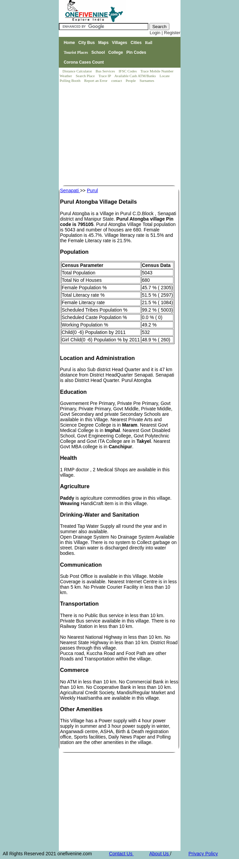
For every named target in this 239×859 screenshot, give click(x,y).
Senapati (70, 190)
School (98, 52)
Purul (92, 190)
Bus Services (105, 71)
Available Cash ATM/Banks (135, 76)
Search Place (86, 76)
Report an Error (96, 80)
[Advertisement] (120, 134)
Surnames (147, 80)
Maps (103, 42)
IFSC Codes (128, 71)
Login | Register (165, 32)
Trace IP (105, 76)
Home (69, 42)
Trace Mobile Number (157, 71)
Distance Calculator (77, 71)
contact (117, 80)
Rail (148, 42)
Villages (119, 42)
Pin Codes (136, 52)
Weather (66, 76)
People (131, 80)
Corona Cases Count (84, 62)
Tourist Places (76, 52)
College (115, 52)
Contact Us (121, 853)
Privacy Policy (203, 853)
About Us (159, 853)
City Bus (86, 42)
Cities (136, 42)
